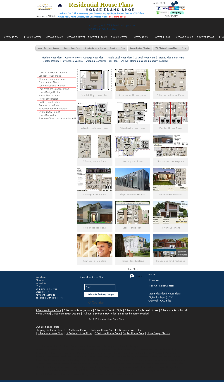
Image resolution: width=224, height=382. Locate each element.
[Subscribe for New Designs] (101, 294)
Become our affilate (48, 105)
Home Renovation (47, 115)
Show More (132, 269)
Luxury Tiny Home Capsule (52, 72)
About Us (40, 279)
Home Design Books (49, 92)
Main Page (41, 276)
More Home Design (48, 99)
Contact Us (41, 282)
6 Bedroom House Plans (108, 333)
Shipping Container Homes (52, 79)
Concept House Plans (49, 76)
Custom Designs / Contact (52, 85)
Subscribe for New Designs (53, 108)
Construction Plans (48, 82)
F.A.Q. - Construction (49, 102)
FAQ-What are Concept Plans (53, 89)
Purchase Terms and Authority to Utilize (57, 118)
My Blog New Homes (49, 112)
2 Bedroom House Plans (48, 310)
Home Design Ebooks (158, 333)
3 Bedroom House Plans (129, 330)
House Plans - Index (49, 95)
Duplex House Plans (133, 333)
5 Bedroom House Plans (79, 333)
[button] (174, 3)
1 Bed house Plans (76, 330)
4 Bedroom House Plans (50, 333)
